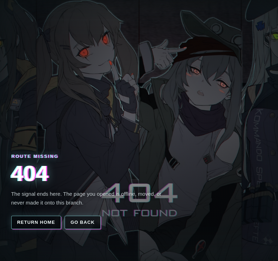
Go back (83, 222)
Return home (36, 222)
